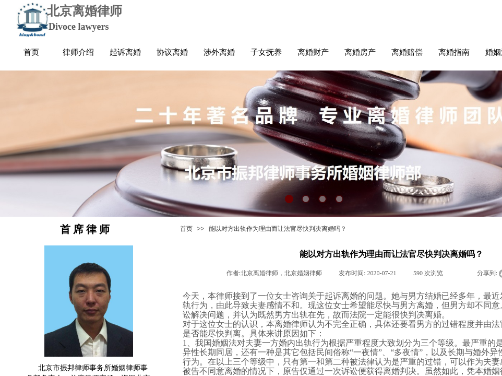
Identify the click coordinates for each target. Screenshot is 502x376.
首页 (186, 228)
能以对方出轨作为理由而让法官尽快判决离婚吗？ (277, 228)
